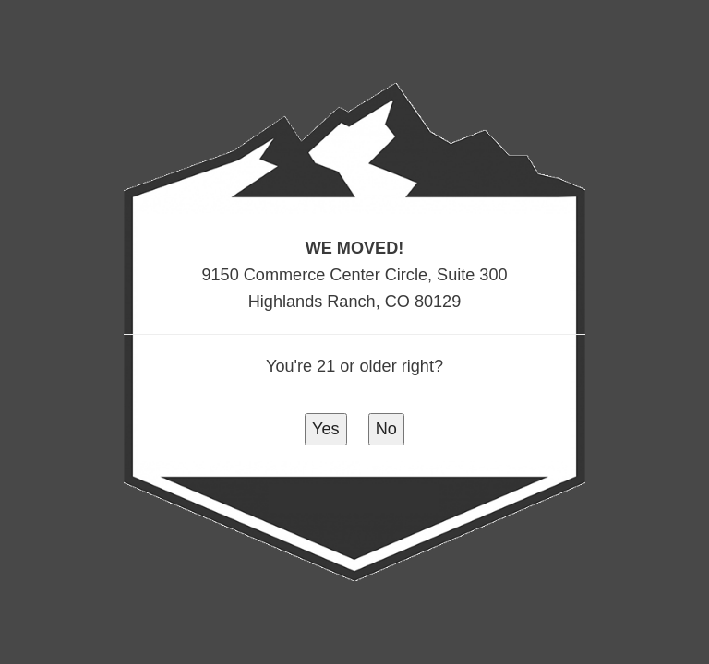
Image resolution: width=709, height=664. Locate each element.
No (386, 429)
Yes (326, 429)
